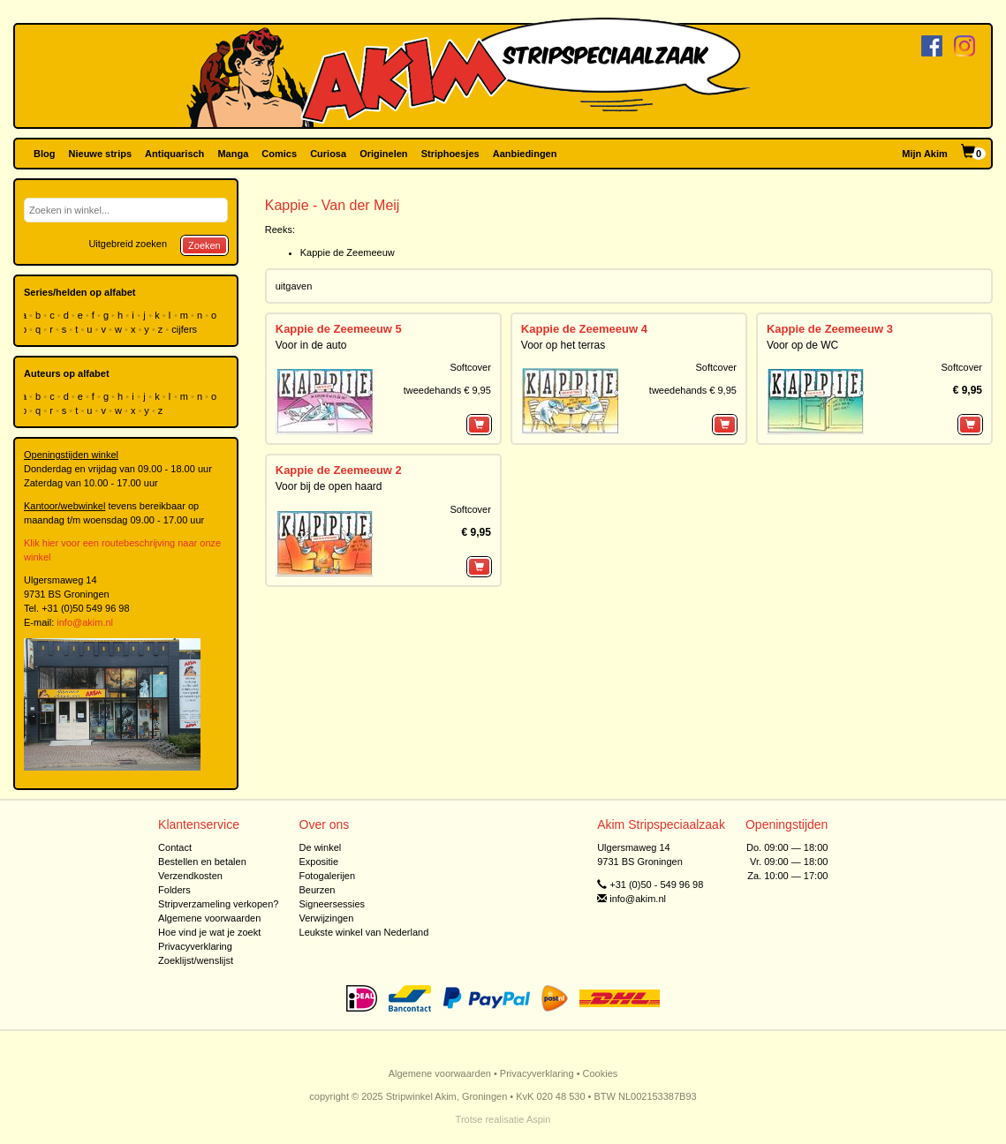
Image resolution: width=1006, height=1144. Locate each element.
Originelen (383, 153)
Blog (44, 153)
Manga (232, 153)
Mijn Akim (925, 153)
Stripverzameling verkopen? (218, 904)
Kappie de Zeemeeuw (347, 252)
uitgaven (294, 286)
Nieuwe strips (100, 153)
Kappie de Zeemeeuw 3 (830, 328)
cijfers (185, 329)
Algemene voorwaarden (209, 918)
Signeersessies (332, 904)
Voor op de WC (802, 345)
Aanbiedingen (525, 153)
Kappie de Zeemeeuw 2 (339, 470)
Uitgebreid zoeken (127, 243)
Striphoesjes (450, 153)
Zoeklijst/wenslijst (195, 960)
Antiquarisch (174, 153)
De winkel (320, 847)
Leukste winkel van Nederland (364, 932)
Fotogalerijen (327, 875)
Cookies (600, 1073)
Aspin (538, 1119)
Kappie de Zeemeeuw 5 (339, 328)
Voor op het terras (563, 345)
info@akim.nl (85, 622)
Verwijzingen (326, 918)
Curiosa (328, 153)
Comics (279, 153)
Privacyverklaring (195, 946)
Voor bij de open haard (329, 486)
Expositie (319, 861)
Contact (175, 847)
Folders (174, 889)
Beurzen (317, 889)
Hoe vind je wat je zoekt (209, 932)
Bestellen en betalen (202, 861)
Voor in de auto (311, 345)
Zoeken (204, 245)
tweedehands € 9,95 (447, 390)
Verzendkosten (190, 875)
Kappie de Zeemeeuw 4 (584, 328)
